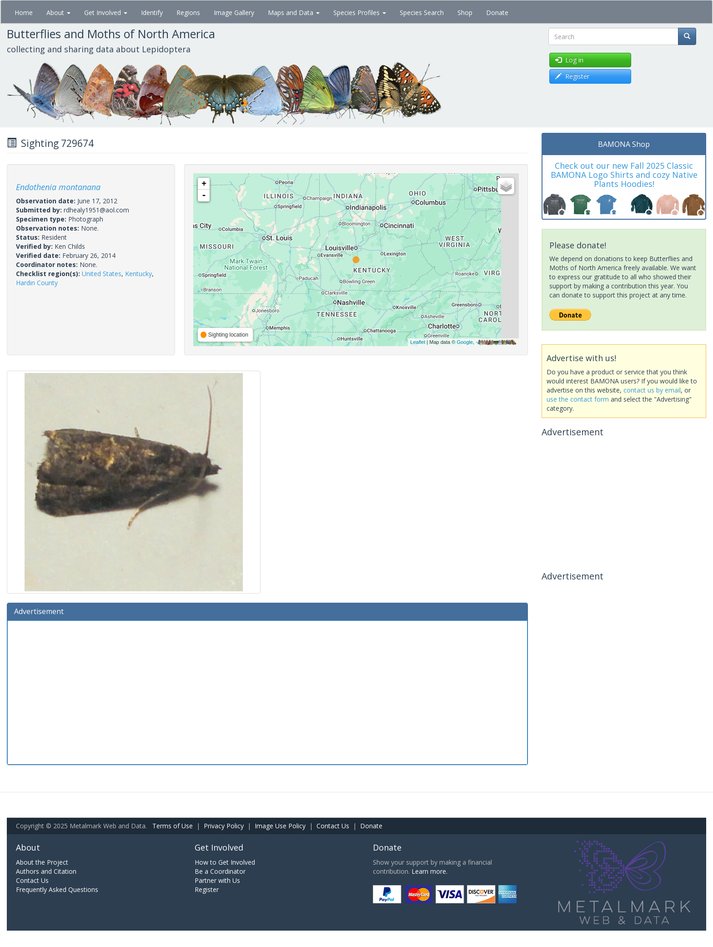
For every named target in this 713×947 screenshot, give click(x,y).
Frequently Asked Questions (57, 889)
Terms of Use (172, 825)
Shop (464, 12)
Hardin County (37, 282)
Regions (188, 12)
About (58, 12)
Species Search (422, 12)
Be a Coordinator (220, 871)
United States (101, 273)
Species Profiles (359, 12)
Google (464, 342)
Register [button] (572, 76)
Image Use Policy (280, 825)
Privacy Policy (224, 825)
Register (207, 889)
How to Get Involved (225, 862)
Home (24, 12)
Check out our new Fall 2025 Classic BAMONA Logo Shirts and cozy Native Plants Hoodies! (624, 174)
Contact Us (332, 825)
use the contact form (578, 399)
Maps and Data (294, 12)
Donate (497, 12)
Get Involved (105, 12)
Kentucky (138, 273)
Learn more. (429, 871)
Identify (152, 12)
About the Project (42, 862)
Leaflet (417, 342)
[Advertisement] (267, 691)
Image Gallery (234, 12)
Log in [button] (569, 59)
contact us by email (652, 390)
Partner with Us (217, 880)
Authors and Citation (46, 871)
